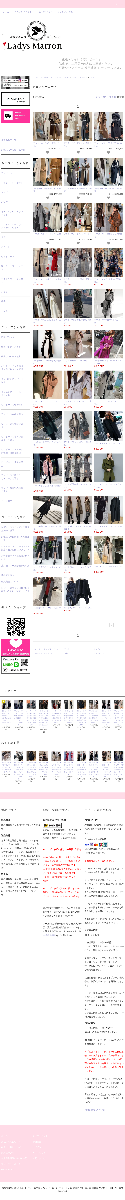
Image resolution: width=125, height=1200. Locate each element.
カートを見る (39, 1153)
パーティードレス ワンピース (46, 649)
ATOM (10, 1169)
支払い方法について (11, 1141)
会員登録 (37, 1141)
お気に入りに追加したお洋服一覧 (15, 538)
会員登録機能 (49, 935)
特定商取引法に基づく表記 (14, 1158)
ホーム (6, 12)
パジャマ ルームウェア (44, 653)
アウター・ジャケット (79, 77)
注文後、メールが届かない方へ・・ (15, 567)
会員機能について (10, 581)
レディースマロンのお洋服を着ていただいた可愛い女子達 (15, 589)
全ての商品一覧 (8, 140)
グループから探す (42, 12)
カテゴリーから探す (21, 12)
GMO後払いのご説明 (95, 1110)
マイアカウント (40, 1136)
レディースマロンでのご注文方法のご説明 (15, 529)
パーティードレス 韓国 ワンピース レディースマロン (51, 77)
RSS (3, 1169)
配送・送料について (11, 1147)
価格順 (112, 96)
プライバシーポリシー (12, 1164)
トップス (97, 649)
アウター (67, 649)
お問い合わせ (39, 1158)
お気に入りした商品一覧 (13, 149)
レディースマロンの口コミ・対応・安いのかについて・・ (15, 548)
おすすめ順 (101, 96)
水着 (66, 653)
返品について (7, 1153)
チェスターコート (95, 77)
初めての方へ (7, 575)
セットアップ (99, 653)
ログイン (37, 1147)
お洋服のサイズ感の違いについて (15, 557)
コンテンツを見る (63, 12)
